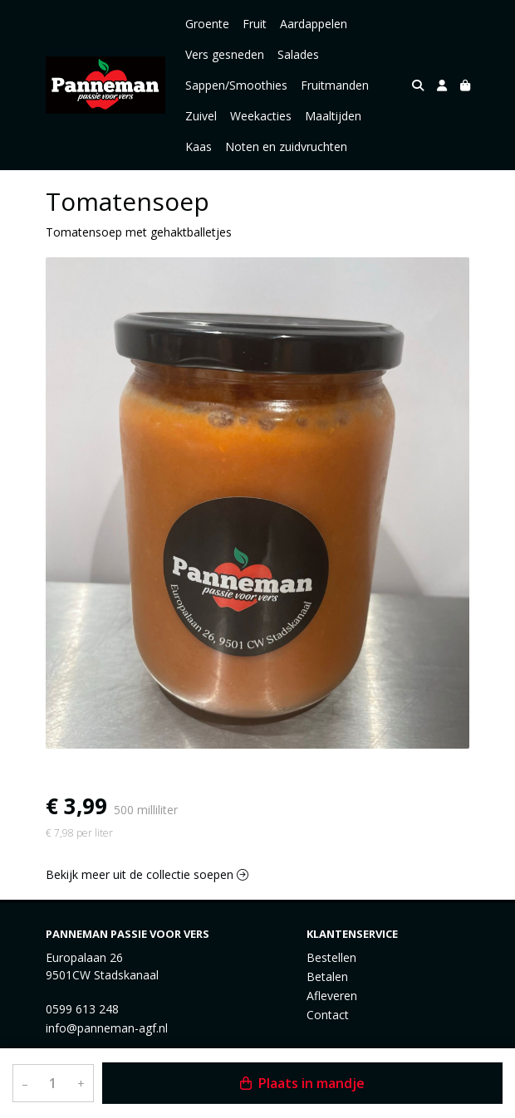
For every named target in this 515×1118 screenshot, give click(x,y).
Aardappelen (313, 24)
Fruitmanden (335, 85)
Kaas (198, 146)
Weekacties (261, 116)
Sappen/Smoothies (236, 85)
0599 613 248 (82, 1009)
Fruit (255, 24)
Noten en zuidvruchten (286, 146)
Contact (328, 1015)
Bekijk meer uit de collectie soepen (147, 874)
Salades (298, 54)
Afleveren (332, 995)
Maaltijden (333, 116)
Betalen (327, 976)
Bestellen (331, 957)
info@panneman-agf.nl (107, 1028)
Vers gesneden (224, 54)
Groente (207, 24)
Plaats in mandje (302, 1083)
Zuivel (201, 116)
